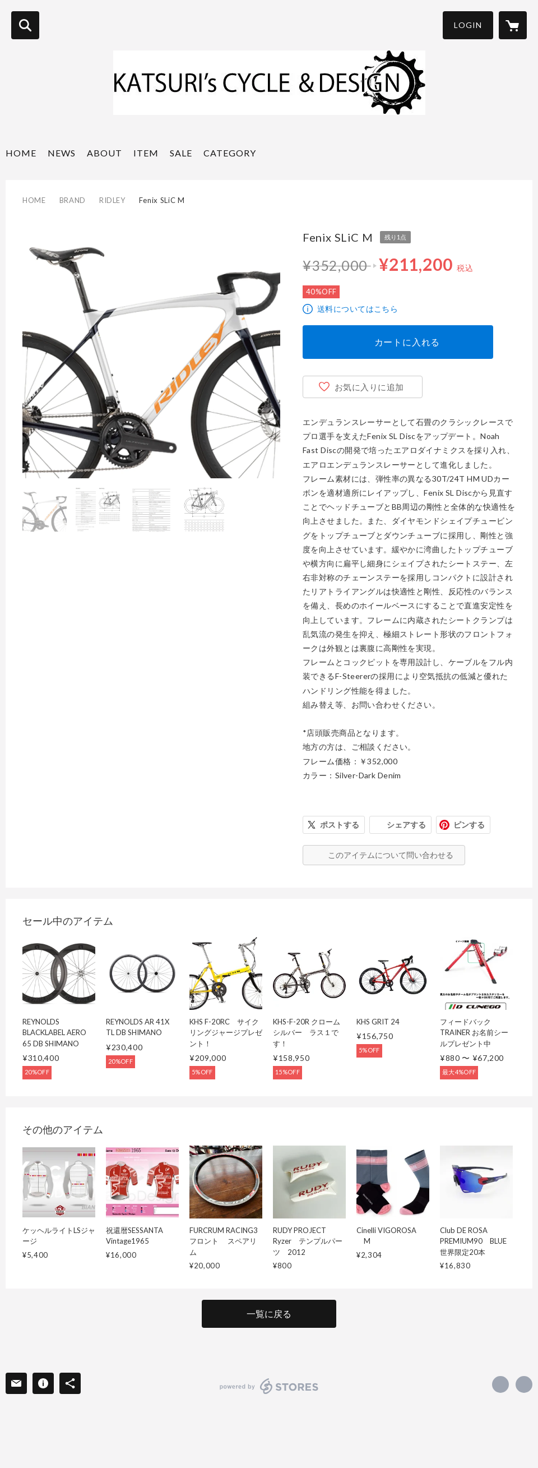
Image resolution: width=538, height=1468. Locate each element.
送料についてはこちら (357, 308)
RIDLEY (112, 200)
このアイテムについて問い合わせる (390, 855)
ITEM (146, 152)
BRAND (72, 200)
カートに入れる (407, 341)
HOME (21, 152)
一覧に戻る (269, 1313)
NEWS (62, 152)
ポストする (339, 824)
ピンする (469, 824)
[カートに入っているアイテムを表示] (513, 25)
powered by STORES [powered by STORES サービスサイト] (269, 1386)
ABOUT (104, 152)
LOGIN (468, 25)
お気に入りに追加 (369, 387)
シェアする (406, 824)
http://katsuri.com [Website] (524, 1384)
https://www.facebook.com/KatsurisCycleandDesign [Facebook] (500, 1384)
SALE (181, 152)
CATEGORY (229, 152)
